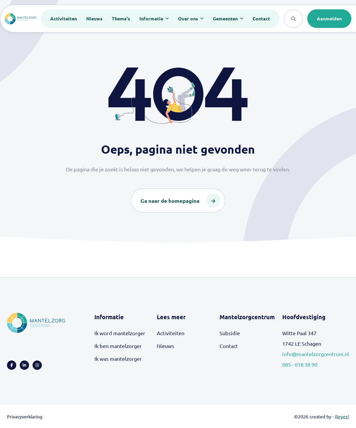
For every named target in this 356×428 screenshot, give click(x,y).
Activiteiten (63, 18)
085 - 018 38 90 (299, 364)
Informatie (151, 18)
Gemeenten (226, 18)
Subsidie (230, 333)
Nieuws (94, 18)
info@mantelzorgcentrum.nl (315, 354)
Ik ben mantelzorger (118, 346)
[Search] (293, 18)
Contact (261, 18)
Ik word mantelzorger (119, 333)
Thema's (121, 18)
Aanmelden (329, 18)
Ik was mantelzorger (118, 359)
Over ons (188, 18)
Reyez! (342, 416)
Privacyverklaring (24, 416)
